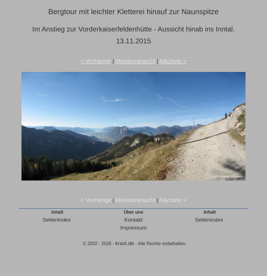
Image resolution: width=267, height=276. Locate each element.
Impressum (133, 228)
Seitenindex (57, 220)
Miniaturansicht (135, 61)
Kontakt (133, 220)
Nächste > (173, 61)
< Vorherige (96, 61)
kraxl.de (124, 243)
